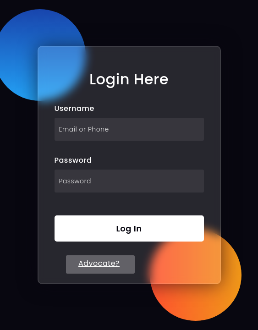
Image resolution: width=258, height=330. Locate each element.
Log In (129, 228)
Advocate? (99, 263)
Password (73, 160)
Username (74, 108)
